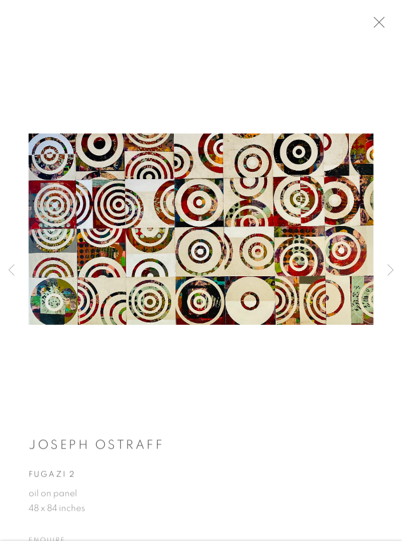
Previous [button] (11, 270)
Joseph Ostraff (96, 448)
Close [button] (380, 25)
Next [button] (390, 270)
